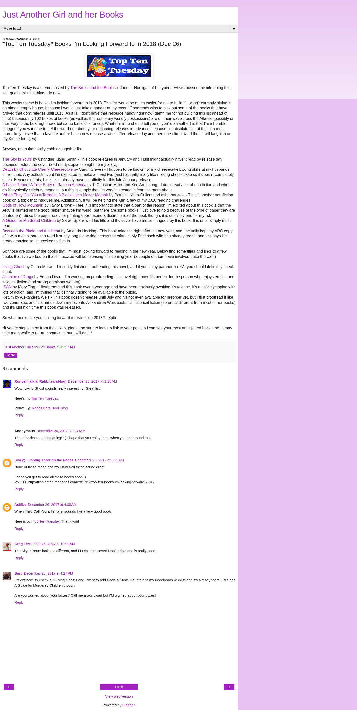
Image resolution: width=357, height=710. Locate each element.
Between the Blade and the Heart (31, 231)
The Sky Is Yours (17, 159)
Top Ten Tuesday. (46, 521)
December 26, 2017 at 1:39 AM (60, 431)
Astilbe (20, 505)
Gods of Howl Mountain (22, 205)
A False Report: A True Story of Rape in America (44, 185)
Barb (18, 573)
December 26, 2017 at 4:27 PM (48, 573)
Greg (18, 544)
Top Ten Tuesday (44, 398)
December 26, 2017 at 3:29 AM (99, 460)
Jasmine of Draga (17, 277)
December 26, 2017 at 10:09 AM (49, 544)
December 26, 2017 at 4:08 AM (52, 505)
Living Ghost (13, 267)
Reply (19, 415)
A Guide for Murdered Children (29, 220)
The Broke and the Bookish (94, 88)
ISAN (7, 287)
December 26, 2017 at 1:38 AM (92, 381)
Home (119, 687)
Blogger (128, 705)
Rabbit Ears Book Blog (50, 408)
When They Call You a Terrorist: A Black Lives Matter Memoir (55, 195)
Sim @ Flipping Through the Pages (44, 460)
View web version (119, 696)
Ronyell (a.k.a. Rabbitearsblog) (40, 381)
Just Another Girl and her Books (62, 14)
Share (11, 355)
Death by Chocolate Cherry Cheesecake (37, 169)
